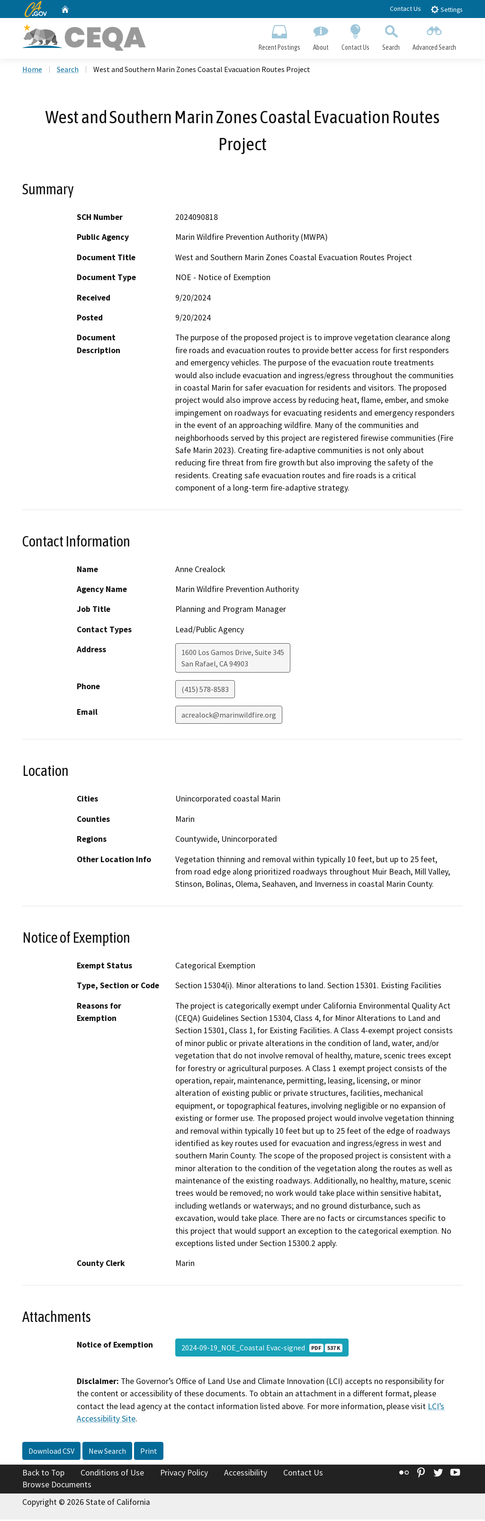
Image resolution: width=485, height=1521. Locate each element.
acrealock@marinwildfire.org (228, 716)
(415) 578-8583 (205, 690)
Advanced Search (434, 36)
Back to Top (43, 1474)
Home (32, 70)
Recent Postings (279, 36)
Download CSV (51, 1452)
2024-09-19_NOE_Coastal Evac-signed (261, 1349)
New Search (107, 1452)
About (321, 36)
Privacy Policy (184, 1474)
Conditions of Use (112, 1474)
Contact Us (405, 8)
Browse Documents (56, 1486)
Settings (446, 9)
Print (148, 1452)
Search (391, 36)
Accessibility (245, 1474)
